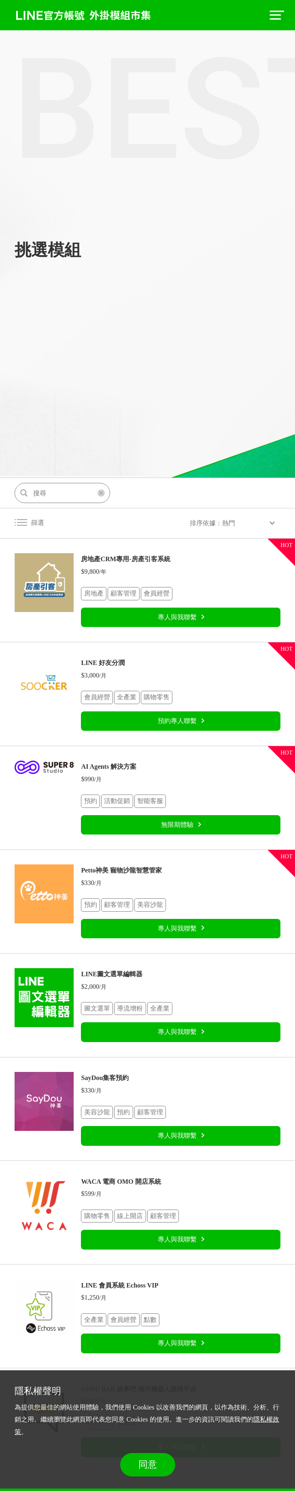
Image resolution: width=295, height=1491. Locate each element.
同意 (147, 1465)
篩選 (29, 523)
